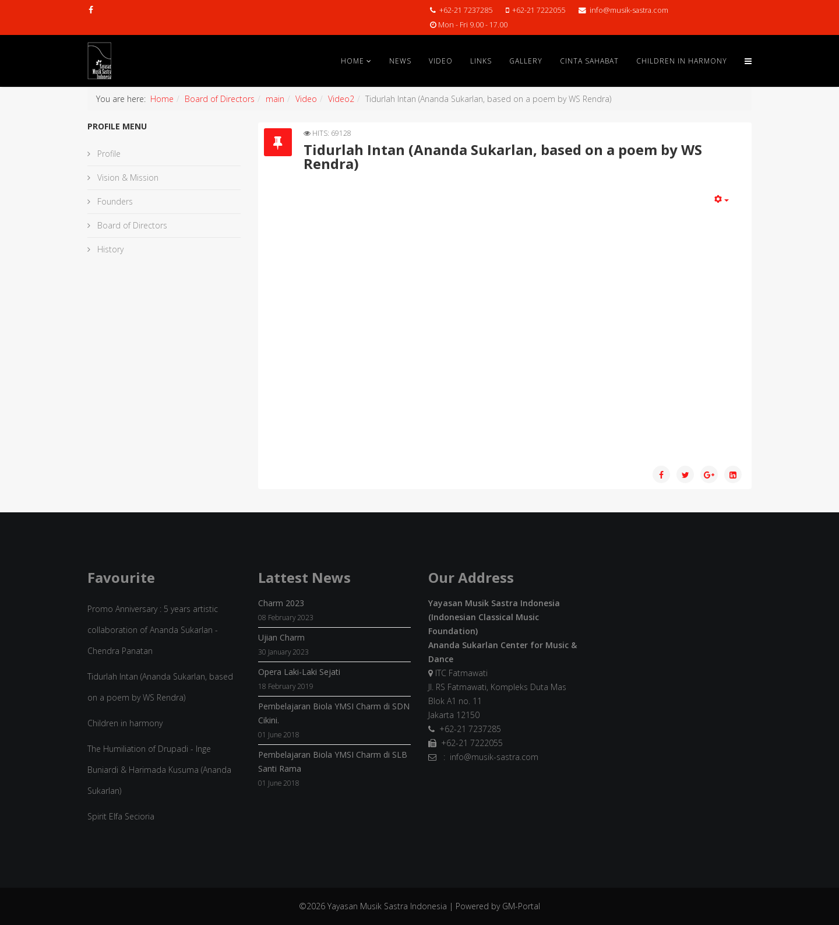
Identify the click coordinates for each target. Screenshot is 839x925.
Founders (114, 201)
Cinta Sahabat (589, 61)
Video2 (341, 98)
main (275, 98)
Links (481, 61)
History (109, 249)
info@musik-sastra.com (629, 10)
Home (352, 61)
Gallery (525, 61)
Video (441, 61)
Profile (108, 153)
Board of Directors (220, 98)
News (400, 61)
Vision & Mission (126, 177)
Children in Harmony (681, 61)
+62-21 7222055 (538, 10)
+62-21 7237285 (465, 10)
